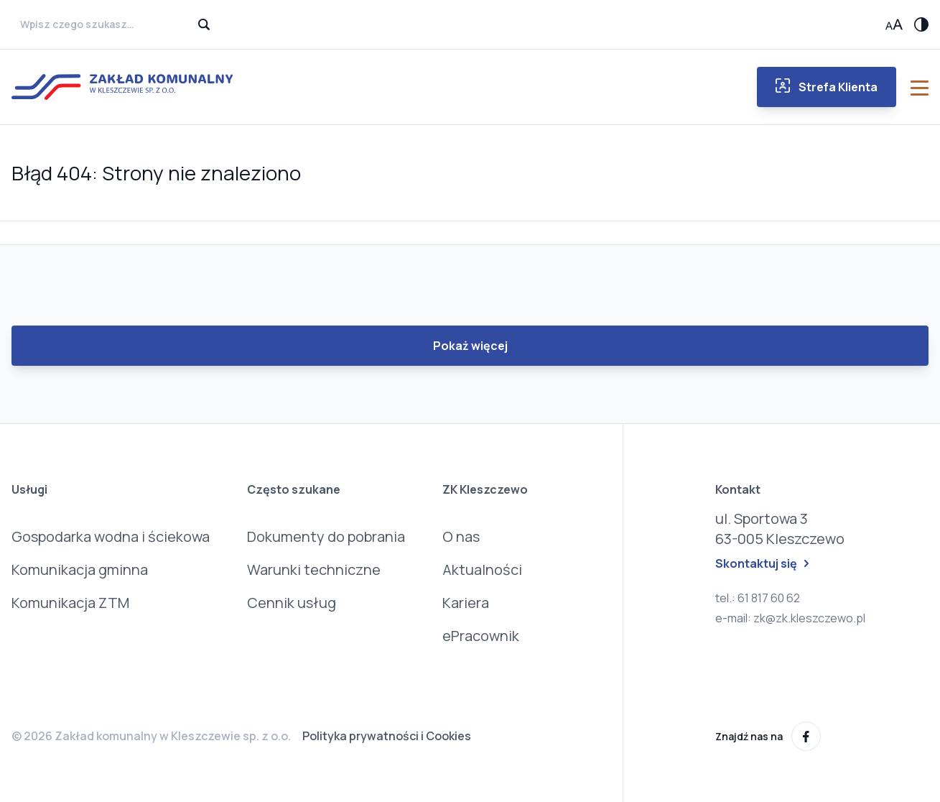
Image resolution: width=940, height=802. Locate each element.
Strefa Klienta (827, 86)
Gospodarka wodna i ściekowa (110, 536)
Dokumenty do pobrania (326, 536)
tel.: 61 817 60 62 (757, 598)
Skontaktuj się (762, 563)
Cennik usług (291, 602)
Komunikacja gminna (79, 569)
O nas (461, 536)
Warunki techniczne (314, 569)
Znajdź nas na (768, 736)
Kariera (465, 602)
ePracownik (480, 635)
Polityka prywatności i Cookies (386, 736)
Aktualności (482, 569)
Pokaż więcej (470, 346)
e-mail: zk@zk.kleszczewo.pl (790, 618)
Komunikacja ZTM (70, 602)
